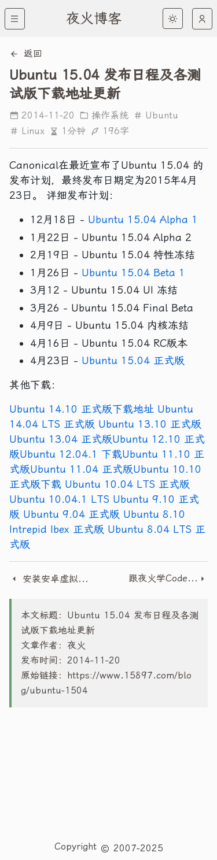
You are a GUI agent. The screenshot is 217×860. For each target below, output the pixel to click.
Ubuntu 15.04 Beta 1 (133, 272)
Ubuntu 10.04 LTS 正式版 (127, 484)
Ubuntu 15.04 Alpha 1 (143, 219)
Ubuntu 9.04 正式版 (71, 514)
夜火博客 (94, 18)
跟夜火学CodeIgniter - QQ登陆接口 (163, 578)
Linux (27, 130)
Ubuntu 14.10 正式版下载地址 (81, 409)
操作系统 (103, 115)
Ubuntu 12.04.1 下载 (71, 454)
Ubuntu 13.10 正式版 (149, 424)
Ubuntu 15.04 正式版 (133, 360)
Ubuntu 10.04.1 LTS (59, 499)
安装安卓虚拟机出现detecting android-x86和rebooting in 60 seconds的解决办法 (49, 578)
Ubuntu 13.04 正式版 (60, 439)
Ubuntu (155, 115)
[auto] (202, 18)
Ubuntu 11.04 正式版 (81, 469)
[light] (173, 18)
